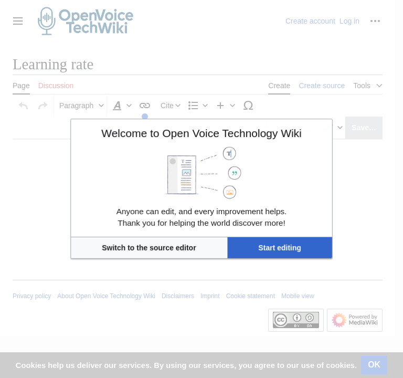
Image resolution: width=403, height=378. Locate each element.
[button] (171, 223)
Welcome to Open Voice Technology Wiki (201, 156)
